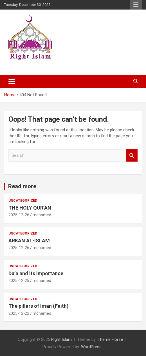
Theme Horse (110, 339)
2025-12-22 (18, 313)
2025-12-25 (18, 280)
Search (132, 155)
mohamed (42, 215)
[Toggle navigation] (11, 81)
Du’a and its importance (35, 273)
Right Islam (61, 339)
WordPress (91, 346)
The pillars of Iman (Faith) (38, 306)
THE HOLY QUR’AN (29, 208)
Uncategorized (22, 201)
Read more (22, 186)
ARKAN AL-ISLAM (29, 241)
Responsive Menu (136, 5)
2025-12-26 (18, 215)
